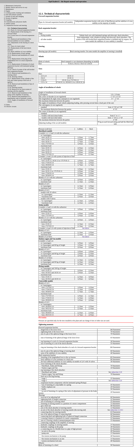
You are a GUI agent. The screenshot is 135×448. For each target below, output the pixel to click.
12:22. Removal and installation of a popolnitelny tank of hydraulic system (19, 97)
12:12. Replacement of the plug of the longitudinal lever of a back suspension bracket (19, 60)
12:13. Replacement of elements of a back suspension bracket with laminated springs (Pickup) (20, 66)
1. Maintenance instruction (12, 5)
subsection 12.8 (116, 372)
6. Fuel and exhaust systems (13, 14)
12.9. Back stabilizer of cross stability (19, 51)
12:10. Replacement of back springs (18, 53)
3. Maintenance (9, 9)
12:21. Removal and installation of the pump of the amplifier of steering (19, 93)
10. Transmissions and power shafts (15, 22)
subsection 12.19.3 (116, 410)
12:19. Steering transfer (14, 87)
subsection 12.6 (116, 380)
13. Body (7, 105)
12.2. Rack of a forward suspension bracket (21, 30)
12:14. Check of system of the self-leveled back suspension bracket (20, 70)
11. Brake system (9, 23)
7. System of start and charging (14, 16)
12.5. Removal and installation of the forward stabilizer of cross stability (19, 40)
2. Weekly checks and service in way (15, 7)
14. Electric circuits (10, 106)
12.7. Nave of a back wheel (16, 46)
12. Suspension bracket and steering (15, 25)
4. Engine (7, 11)
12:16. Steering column (14, 77)
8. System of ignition (10, 18)
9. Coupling (7, 20)
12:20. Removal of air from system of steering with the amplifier (19, 90)
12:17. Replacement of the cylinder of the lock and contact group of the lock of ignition (20, 80)
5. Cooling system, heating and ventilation (17, 13)
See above (85, 228)
